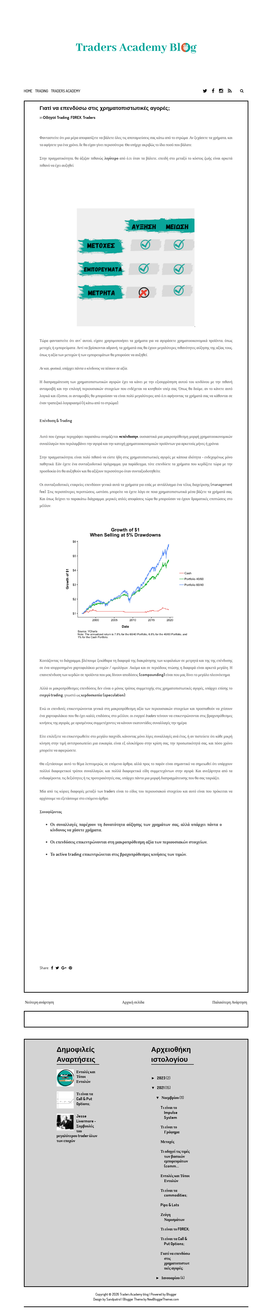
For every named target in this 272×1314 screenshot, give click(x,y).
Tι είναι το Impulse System (168, 1112)
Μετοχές (167, 1141)
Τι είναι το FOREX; (174, 1229)
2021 (161, 1087)
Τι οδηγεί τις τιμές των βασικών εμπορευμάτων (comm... (175, 1158)
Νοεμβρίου (170, 1097)
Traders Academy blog (134, 1294)
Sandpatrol (113, 1299)
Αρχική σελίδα (133, 1002)
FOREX (76, 117)
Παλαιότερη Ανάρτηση (229, 1002)
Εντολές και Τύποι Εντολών (175, 1178)
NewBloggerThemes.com (163, 1299)
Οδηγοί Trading (56, 117)
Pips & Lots (169, 1204)
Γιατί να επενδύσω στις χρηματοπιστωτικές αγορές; (105, 108)
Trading (41, 91)
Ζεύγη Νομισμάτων (172, 1217)
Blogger (171, 1294)
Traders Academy (65, 91)
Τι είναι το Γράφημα (169, 1129)
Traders (89, 117)
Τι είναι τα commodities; (173, 1193)
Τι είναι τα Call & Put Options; (84, 1098)
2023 (161, 1078)
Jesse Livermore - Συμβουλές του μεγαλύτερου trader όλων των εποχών (77, 1128)
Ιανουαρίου (170, 1277)
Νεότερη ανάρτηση (39, 1002)
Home (28, 91)
